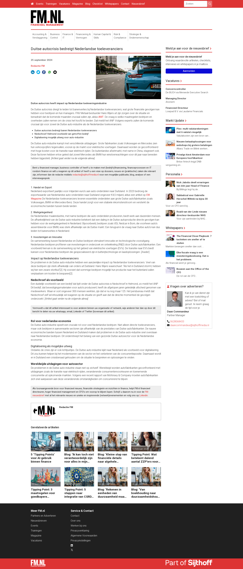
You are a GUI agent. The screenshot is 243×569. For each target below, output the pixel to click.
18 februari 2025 (39, 449)
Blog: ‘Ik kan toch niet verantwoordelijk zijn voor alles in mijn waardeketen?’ (79, 458)
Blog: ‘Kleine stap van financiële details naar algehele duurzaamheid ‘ (112, 458)
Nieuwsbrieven (39, 520)
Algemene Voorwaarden (84, 535)
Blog (87, 3)
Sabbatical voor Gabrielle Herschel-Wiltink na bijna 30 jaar (192, 199)
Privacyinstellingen (81, 540)
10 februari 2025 (140, 449)
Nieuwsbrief (138, 3)
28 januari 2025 (139, 484)
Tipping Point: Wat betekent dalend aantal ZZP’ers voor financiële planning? (145, 458)
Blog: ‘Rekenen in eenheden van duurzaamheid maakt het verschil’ (112, 493)
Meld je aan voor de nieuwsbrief (187, 48)
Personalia (173, 174)
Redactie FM (38, 66)
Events (39, 3)
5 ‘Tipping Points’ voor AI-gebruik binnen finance (43, 458)
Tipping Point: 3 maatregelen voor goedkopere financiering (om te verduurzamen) (44, 493)
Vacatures (64, 3)
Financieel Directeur (177, 108)
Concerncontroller (176, 89)
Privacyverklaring (80, 530)
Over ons (75, 520)
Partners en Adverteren (43, 515)
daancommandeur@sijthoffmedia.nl (189, 325)
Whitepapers (112, 3)
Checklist (98, 3)
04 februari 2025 (106, 484)
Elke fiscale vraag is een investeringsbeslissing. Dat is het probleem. (193, 256)
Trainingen (51, 3)
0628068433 (177, 321)
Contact (125, 3)
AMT (101, 116)
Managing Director (176, 98)
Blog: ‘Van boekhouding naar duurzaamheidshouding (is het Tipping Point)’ (145, 493)
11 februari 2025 (106, 449)
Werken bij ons (78, 525)
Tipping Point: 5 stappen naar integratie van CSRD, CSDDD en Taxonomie (78, 493)
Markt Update (175, 120)
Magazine (77, 3)
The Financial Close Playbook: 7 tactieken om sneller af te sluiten (194, 239)
